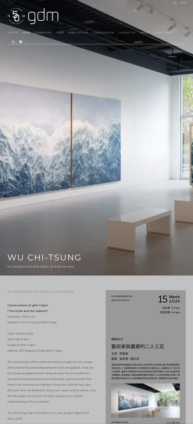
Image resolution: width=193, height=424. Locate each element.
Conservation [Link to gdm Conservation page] (103, 32)
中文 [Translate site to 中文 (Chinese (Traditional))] (183, 2)
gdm (33, 16)
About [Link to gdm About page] (144, 32)
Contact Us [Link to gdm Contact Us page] (126, 32)
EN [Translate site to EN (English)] (175, 2)
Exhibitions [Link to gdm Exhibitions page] (43, 32)
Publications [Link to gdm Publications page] (78, 32)
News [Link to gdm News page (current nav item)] (27, 32)
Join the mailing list (21, 42)
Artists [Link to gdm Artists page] (12, 32)
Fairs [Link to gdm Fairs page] (60, 32)
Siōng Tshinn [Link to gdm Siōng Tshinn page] (163, 32)
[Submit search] (13, 41)
